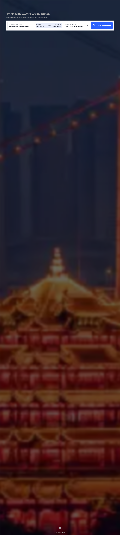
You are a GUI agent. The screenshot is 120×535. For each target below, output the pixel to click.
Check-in (38, 24)
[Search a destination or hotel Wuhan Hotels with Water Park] (20, 25)
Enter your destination (15, 24)
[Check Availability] (102, 25)
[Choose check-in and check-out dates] (42, 25)
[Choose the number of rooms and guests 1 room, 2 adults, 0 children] (76, 25)
